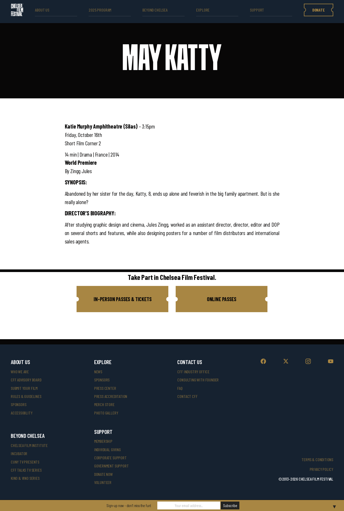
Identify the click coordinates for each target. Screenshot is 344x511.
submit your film (24, 388)
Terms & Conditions (317, 459)
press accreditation (110, 396)
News (98, 371)
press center (105, 388)
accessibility (22, 412)
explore (202, 9)
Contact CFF (187, 396)
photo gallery (106, 412)
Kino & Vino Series (25, 478)
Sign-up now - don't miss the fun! (128, 505)
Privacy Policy (321, 469)
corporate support (110, 457)
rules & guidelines (26, 396)
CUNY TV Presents (25, 461)
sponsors (18, 404)
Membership (103, 441)
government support (111, 465)
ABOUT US (42, 9)
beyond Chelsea (154, 9)
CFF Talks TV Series (26, 469)
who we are (20, 371)
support (257, 9)
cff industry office (193, 371)
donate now (103, 474)
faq (179, 388)
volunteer (102, 482)
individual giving (107, 449)
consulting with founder (198, 379)
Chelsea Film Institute (29, 445)
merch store (104, 404)
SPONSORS (102, 379)
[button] (122, 299)
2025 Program (100, 9)
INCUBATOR (19, 453)
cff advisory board (26, 379)
